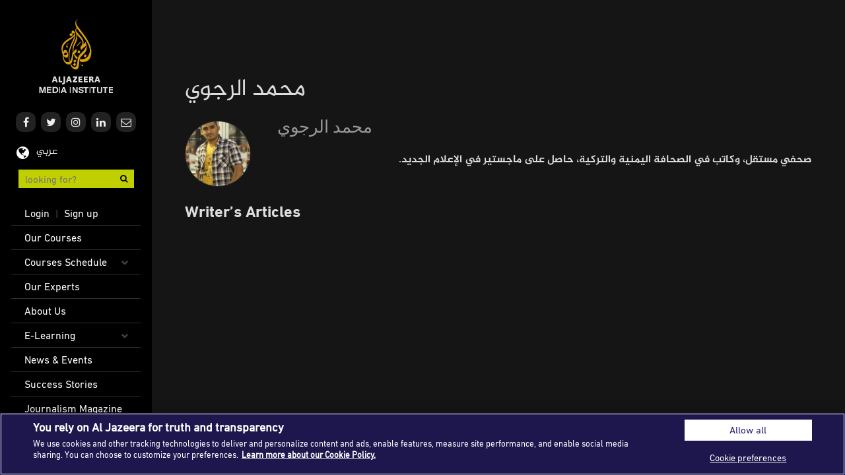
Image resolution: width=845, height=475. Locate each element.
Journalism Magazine (73, 408)
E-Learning (49, 335)
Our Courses (53, 237)
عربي (46, 151)
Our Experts (52, 286)
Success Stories (61, 384)
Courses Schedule (65, 262)
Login (37, 213)
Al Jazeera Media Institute (76, 56)
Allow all (747, 429)
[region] (422, 444)
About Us (45, 310)
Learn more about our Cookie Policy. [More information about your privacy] (309, 454)
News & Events (58, 359)
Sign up (81, 213)
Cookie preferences (748, 457)
